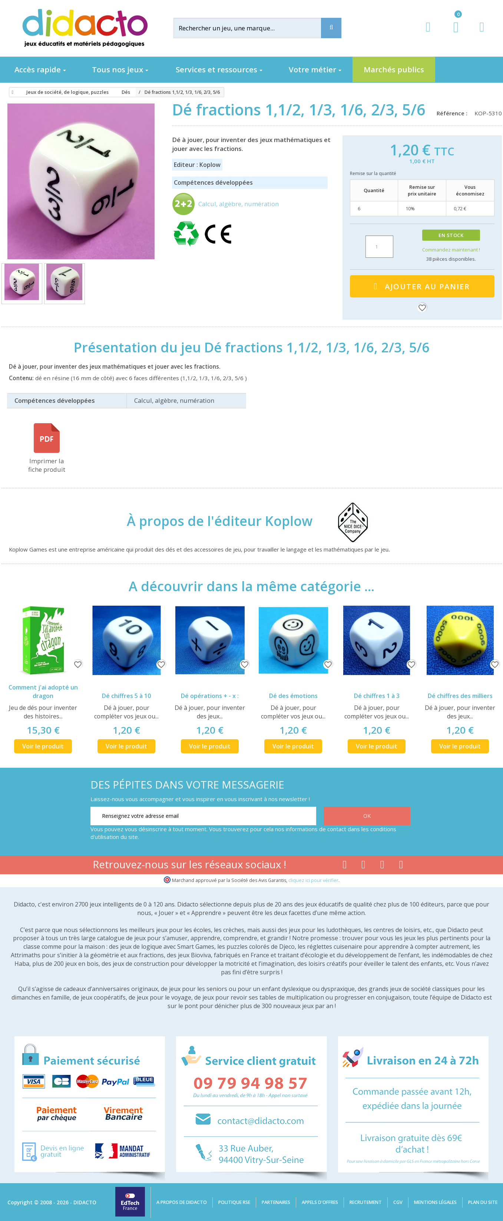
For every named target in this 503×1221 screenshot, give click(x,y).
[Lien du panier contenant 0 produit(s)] (452, 34)
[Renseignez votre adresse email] (203, 816)
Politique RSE (234, 1202)
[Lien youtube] (363, 866)
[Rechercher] (253, 28)
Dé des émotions (293, 696)
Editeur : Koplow (197, 165)
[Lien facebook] (344, 866)
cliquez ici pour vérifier (313, 880)
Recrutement (366, 1202)
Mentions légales (435, 1202)
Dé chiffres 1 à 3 (377, 696)
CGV (398, 1202)
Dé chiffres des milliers (460, 696)
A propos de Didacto (181, 1202)
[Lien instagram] (382, 866)
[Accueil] (11, 92)
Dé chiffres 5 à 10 (126, 696)
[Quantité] (379, 247)
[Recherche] (331, 28)
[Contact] (481, 34)
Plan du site (482, 1202)
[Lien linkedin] (401, 866)
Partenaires (276, 1202)
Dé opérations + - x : (210, 696)
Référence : (453, 113)
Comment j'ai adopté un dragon (43, 691)
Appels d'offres (320, 1202)
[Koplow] (346, 520)
